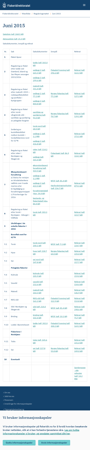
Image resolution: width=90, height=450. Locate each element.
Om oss (7, 392)
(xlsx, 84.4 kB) (40, 201)
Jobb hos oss (9, 396)
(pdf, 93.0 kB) (39, 115)
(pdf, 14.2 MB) (80, 373)
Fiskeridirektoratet (10, 13)
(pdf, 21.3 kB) (14, 39)
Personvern (8, 400)
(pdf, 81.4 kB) (59, 181)
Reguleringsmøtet (41, 13)
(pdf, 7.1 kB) (58, 244)
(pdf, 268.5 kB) (13, 34)
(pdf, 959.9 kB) (40, 168)
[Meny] (84, 5)
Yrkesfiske (26, 13)
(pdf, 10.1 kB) (59, 316)
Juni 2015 (56, 13)
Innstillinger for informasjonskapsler (18, 404)
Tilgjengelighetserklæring (14, 409)
